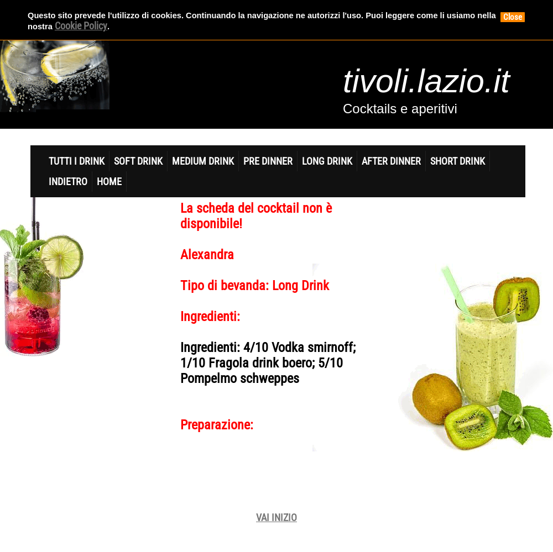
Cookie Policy (81, 25)
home (109, 181)
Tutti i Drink (77, 161)
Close (512, 17)
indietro (68, 181)
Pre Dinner (268, 161)
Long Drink (327, 161)
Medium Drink (203, 161)
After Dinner (391, 161)
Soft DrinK (138, 161)
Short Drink (457, 161)
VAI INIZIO (276, 517)
